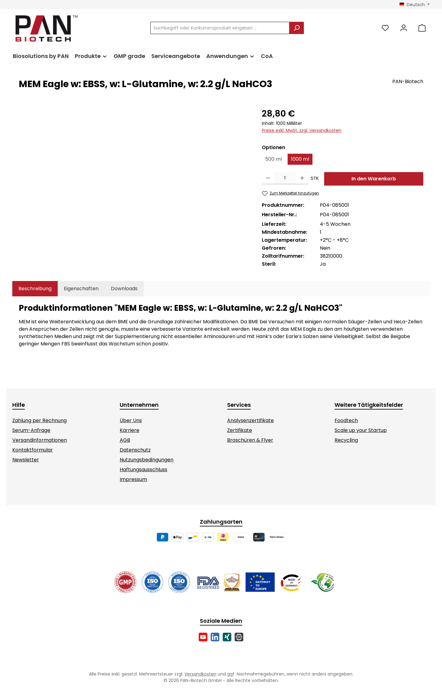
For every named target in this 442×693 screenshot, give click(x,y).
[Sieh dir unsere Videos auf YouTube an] (203, 637)
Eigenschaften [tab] (81, 288)
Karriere (129, 430)
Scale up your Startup (361, 430)
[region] (134, 173)
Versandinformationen (39, 440)
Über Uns (131, 420)
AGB (125, 440)
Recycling (346, 440)
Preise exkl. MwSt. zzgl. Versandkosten (301, 130)
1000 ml (300, 159)
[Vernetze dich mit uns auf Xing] (227, 637)
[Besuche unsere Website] (239, 637)
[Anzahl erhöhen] (302, 178)
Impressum (133, 479)
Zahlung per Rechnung (39, 420)
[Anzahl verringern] (268, 178)
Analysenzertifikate (250, 420)
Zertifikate (239, 430)
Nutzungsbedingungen (146, 459)
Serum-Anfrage (31, 430)
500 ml (273, 159)
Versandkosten (200, 674)
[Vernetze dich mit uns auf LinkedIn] (215, 637)
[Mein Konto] (403, 28)
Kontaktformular (32, 449)
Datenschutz (135, 449)
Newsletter (25, 459)
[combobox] (219, 28)
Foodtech (346, 420)
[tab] (35, 288)
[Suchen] (296, 28)
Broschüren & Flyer (250, 440)
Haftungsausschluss (143, 469)
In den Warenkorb (373, 178)
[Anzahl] (285, 178)
